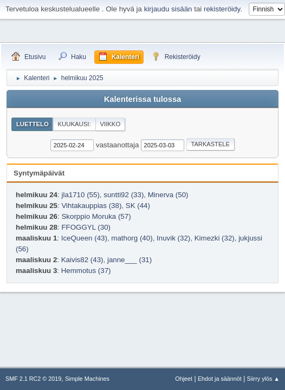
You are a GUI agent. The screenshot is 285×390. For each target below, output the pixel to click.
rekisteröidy (222, 9)
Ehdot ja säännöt (220, 378)
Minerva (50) (168, 195)
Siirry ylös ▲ (263, 378)
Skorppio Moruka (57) (96, 216)
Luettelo (32, 124)
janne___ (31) (129, 260)
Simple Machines (87, 378)
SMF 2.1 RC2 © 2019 (33, 378)
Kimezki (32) (215, 238)
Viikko (110, 124)
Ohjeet (183, 378)
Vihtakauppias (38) (91, 206)
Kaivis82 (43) (82, 260)
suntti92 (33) (123, 195)
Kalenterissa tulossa (143, 99)
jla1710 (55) (80, 195)
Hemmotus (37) (86, 270)
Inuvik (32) (173, 238)
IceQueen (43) (84, 238)
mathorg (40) (131, 238)
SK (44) (138, 206)
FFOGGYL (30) (86, 227)
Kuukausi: (74, 124)
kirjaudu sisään (168, 9)
